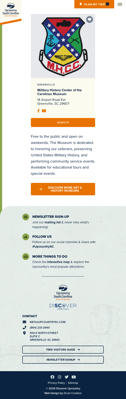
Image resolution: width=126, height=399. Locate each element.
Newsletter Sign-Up (50, 216)
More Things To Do (49, 256)
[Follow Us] (25, 236)
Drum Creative (73, 393)
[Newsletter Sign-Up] (25, 217)
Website (63, 122)
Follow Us (42, 236)
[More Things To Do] (25, 256)
